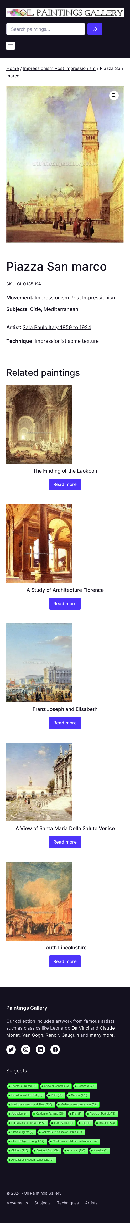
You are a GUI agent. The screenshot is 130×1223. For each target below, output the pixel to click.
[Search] (94, 29)
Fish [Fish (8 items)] (76, 1113)
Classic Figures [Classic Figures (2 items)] (22, 1132)
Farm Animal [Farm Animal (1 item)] (63, 1122)
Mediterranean (61, 309)
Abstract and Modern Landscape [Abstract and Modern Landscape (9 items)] (32, 1159)
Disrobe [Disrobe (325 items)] (107, 1122)
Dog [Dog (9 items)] (85, 1122)
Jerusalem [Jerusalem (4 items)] (19, 1113)
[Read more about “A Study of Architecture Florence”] (65, 604)
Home (12, 68)
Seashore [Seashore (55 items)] (85, 1086)
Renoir (52, 1035)
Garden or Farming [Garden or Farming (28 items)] (50, 1113)
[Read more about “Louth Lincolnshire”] (65, 961)
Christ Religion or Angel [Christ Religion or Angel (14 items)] (27, 1141)
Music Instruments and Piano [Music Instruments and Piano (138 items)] (31, 1104)
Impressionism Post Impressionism (59, 68)
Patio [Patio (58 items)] (56, 1095)
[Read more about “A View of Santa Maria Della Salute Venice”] (65, 842)
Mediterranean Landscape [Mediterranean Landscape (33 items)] (79, 1104)
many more (101, 1035)
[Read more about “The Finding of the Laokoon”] (65, 484)
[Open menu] (10, 46)
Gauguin (70, 1035)
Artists (91, 1203)
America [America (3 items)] (100, 1150)
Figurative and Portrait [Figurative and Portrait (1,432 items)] (28, 1122)
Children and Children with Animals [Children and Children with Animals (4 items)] (75, 1141)
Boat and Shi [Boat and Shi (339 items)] (47, 1150)
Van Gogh (32, 1035)
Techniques (68, 1203)
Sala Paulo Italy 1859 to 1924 (57, 327)
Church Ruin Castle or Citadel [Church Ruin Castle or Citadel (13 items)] (62, 1132)
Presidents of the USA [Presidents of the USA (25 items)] (26, 1095)
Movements (17, 1203)
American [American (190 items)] (76, 1150)
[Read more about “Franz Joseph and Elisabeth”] (65, 723)
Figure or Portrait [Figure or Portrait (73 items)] (102, 1113)
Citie (35, 309)
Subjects (42, 1203)
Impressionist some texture (67, 341)
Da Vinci (80, 1028)
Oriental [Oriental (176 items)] (79, 1095)
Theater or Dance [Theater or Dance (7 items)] (23, 1086)
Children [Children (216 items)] (19, 1150)
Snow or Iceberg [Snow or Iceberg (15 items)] (56, 1086)
